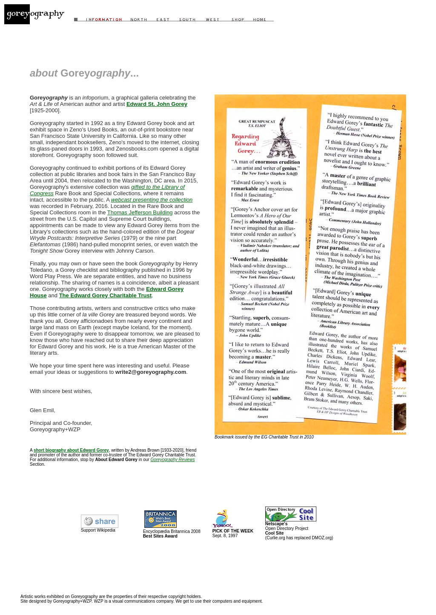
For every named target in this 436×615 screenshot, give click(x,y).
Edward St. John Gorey (156, 104)
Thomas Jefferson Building (140, 212)
